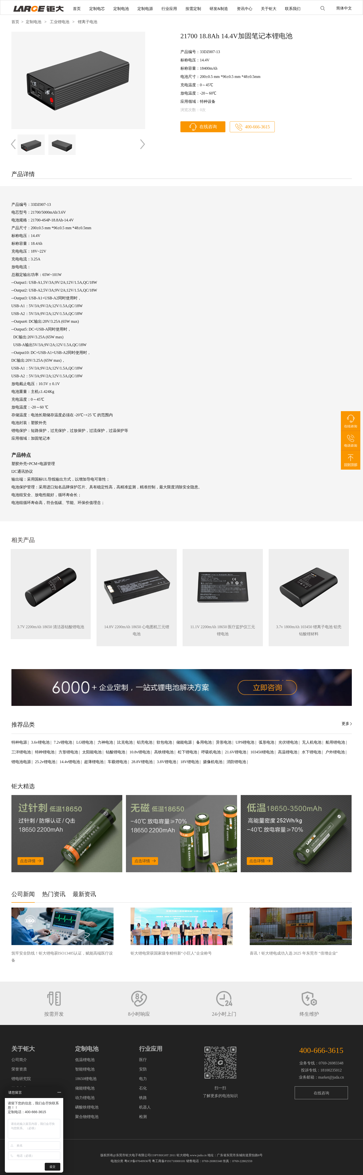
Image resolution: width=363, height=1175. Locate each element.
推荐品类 (23, 724)
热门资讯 (53, 894)
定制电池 (121, 9)
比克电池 (125, 742)
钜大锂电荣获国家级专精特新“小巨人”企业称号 (171, 953)
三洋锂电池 (21, 752)
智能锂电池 (85, 1069)
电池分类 (117, 1161)
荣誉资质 (19, 1069)
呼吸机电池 (211, 752)
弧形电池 (267, 742)
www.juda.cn (198, 1155)
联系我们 (293, 9)
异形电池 (224, 742)
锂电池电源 (21, 762)
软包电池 (165, 742)
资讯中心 (244, 9)
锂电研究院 (21, 1079)
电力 (143, 1079)
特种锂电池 (45, 752)
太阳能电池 (92, 752)
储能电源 (184, 742)
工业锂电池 (59, 22)
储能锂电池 (85, 1088)
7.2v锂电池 (63, 742)
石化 (143, 1088)
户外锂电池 (335, 752)
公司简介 (19, 1060)
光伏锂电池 (288, 742)
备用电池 (204, 742)
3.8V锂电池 (167, 762)
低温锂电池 (85, 1060)
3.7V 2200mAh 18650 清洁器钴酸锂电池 (50, 627)
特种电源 (19, 742)
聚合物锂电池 (86, 1117)
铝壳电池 (145, 742)
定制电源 (145, 9)
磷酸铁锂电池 (86, 1107)
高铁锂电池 (164, 752)
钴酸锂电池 (116, 752)
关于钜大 (268, 9)
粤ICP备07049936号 (137, 1161)
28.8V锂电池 (143, 762)
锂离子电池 (87, 22)
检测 (143, 1117)
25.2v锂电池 (45, 762)
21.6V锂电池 (236, 752)
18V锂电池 (190, 762)
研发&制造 (219, 9)
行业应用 (169, 9)
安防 (143, 1069)
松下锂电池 (188, 752)
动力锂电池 (85, 1098)
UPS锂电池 (245, 742)
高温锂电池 (288, 752)
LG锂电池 (85, 742)
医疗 (143, 1060)
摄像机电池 (213, 762)
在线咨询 (208, 126)
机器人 (145, 1107)
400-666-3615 (257, 126)
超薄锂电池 (94, 762)
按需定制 (193, 9)
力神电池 (105, 742)
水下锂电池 (312, 752)
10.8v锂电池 (140, 752)
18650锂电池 (86, 1079)
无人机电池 (312, 742)
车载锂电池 (118, 762)
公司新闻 (23, 894)
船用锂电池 (336, 742)
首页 (77, 9)
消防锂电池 (237, 762)
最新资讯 (84, 894)
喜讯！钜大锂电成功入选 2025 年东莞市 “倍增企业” (294, 953)
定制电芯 (97, 9)
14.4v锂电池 (70, 762)
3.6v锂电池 (41, 742)
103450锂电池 (262, 752)
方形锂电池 (69, 752)
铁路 (143, 1098)
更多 (345, 723)
